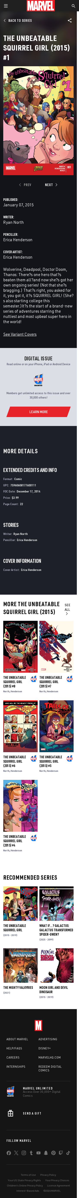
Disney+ (45, 1048)
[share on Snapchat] (46, 1154)
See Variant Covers (20, 334)
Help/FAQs (14, 1048)
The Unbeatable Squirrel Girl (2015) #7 (50, 681)
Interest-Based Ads (27, 1190)
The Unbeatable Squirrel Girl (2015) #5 (50, 761)
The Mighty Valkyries (18, 987)
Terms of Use (28, 1174)
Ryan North (13, 222)
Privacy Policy (48, 1174)
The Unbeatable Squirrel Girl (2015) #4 (14, 840)
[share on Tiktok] (68, 1154)
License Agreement (58, 1185)
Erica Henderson (17, 239)
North (6, 691)
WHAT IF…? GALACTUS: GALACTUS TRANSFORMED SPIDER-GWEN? (56, 930)
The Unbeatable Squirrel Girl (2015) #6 (14, 761)
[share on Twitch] (61, 1154)
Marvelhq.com (50, 1057)
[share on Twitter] (16, 1154)
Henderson (16, 691)
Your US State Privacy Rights (24, 1180)
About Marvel (17, 1039)
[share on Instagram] (24, 1154)
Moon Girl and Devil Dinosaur (53, 989)
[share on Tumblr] (31, 1154)
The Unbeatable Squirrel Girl (14, 927)
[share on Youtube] (38, 1154)
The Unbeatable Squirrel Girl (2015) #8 (14, 681)
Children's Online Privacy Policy (25, 1185)
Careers (13, 1057)
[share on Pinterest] (53, 1154)
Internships (16, 1066)
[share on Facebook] (8, 1154)
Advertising (48, 1039)
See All (68, 609)
